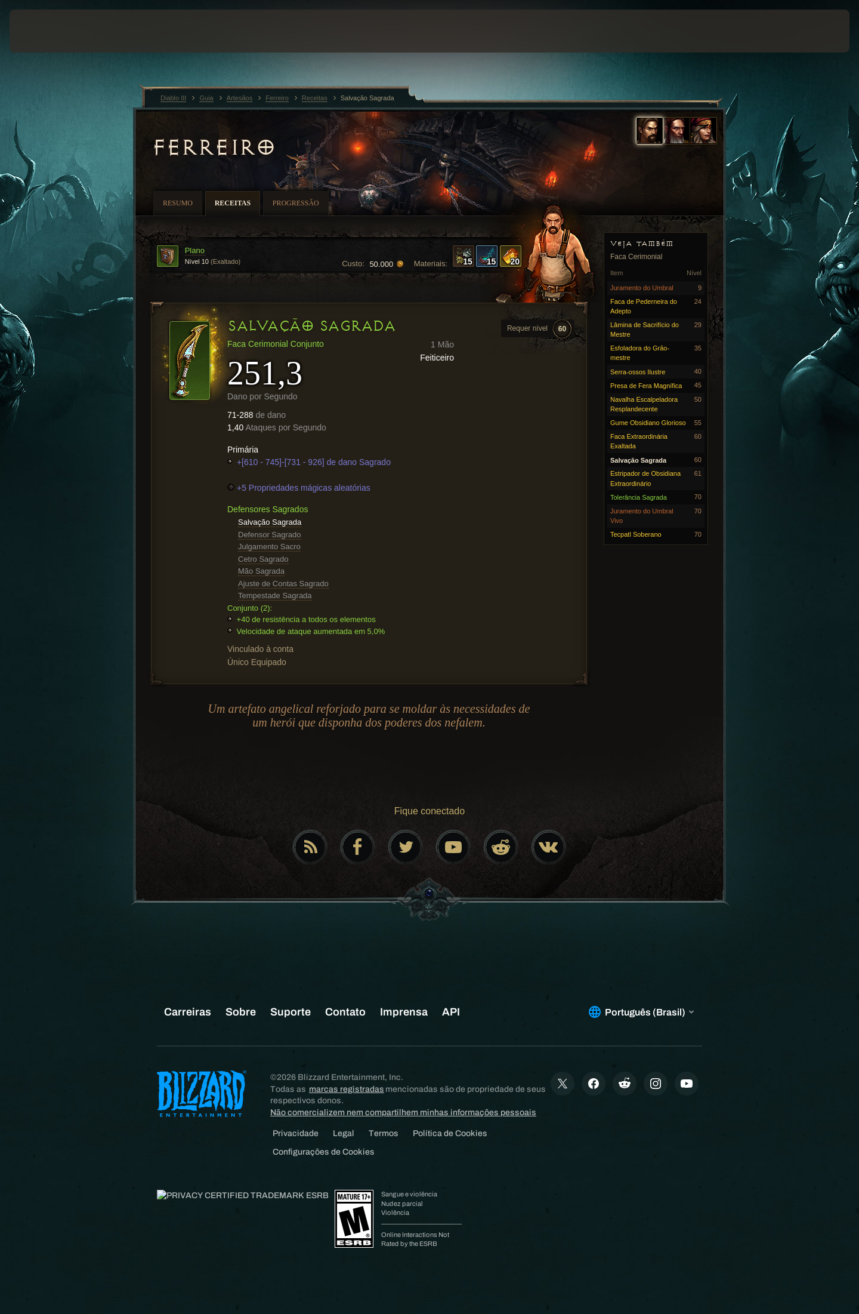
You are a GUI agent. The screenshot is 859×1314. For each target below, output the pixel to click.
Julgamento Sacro (269, 546)
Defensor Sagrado (269, 534)
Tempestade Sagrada (275, 595)
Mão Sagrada (261, 571)
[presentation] (54, 31)
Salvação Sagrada (269, 522)
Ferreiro (213, 147)
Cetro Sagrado (263, 559)
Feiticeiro (437, 357)
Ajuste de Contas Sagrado (283, 583)
